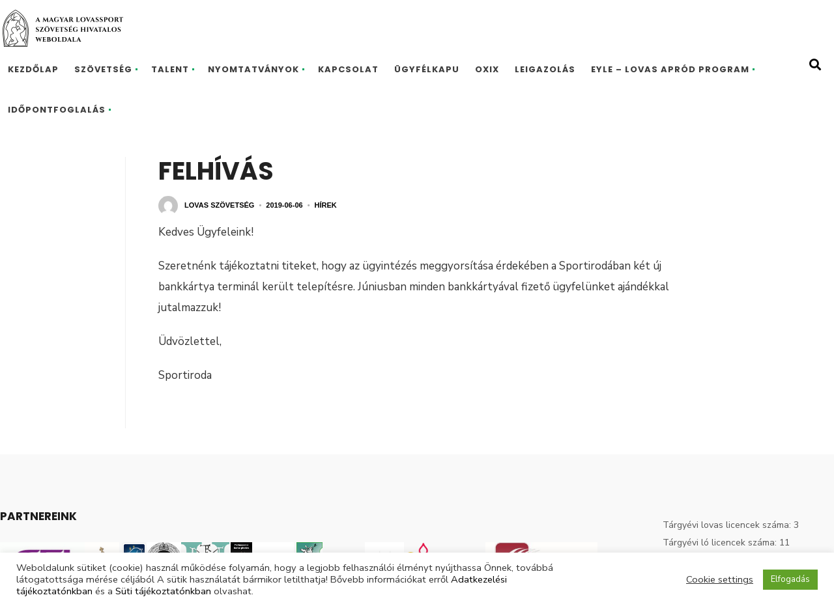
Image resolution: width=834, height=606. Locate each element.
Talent (170, 69)
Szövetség (103, 69)
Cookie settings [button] (719, 579)
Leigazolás (545, 69)
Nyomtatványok (253, 69)
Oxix (487, 69)
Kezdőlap (33, 69)
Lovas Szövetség (219, 205)
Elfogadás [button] (790, 579)
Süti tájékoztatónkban (163, 591)
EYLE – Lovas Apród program (670, 69)
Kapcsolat (348, 69)
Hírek (326, 205)
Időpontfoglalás (57, 109)
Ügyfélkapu (426, 69)
